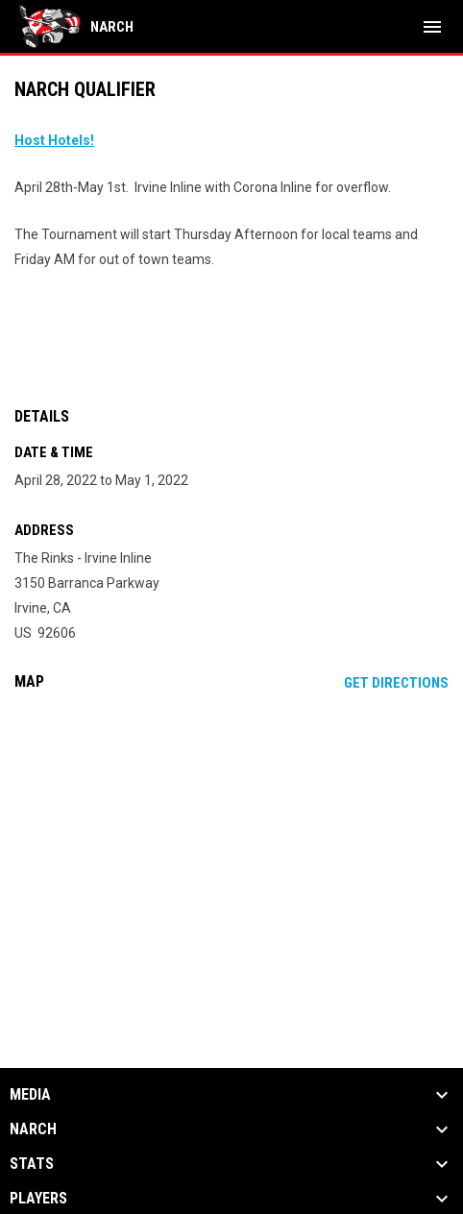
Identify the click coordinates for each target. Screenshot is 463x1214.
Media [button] (30, 1095)
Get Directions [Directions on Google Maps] (396, 683)
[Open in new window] (54, 140)
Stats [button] (32, 1164)
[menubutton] (432, 26)
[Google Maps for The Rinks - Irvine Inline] (231, 853)
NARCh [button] (33, 1129)
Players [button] (38, 1198)
